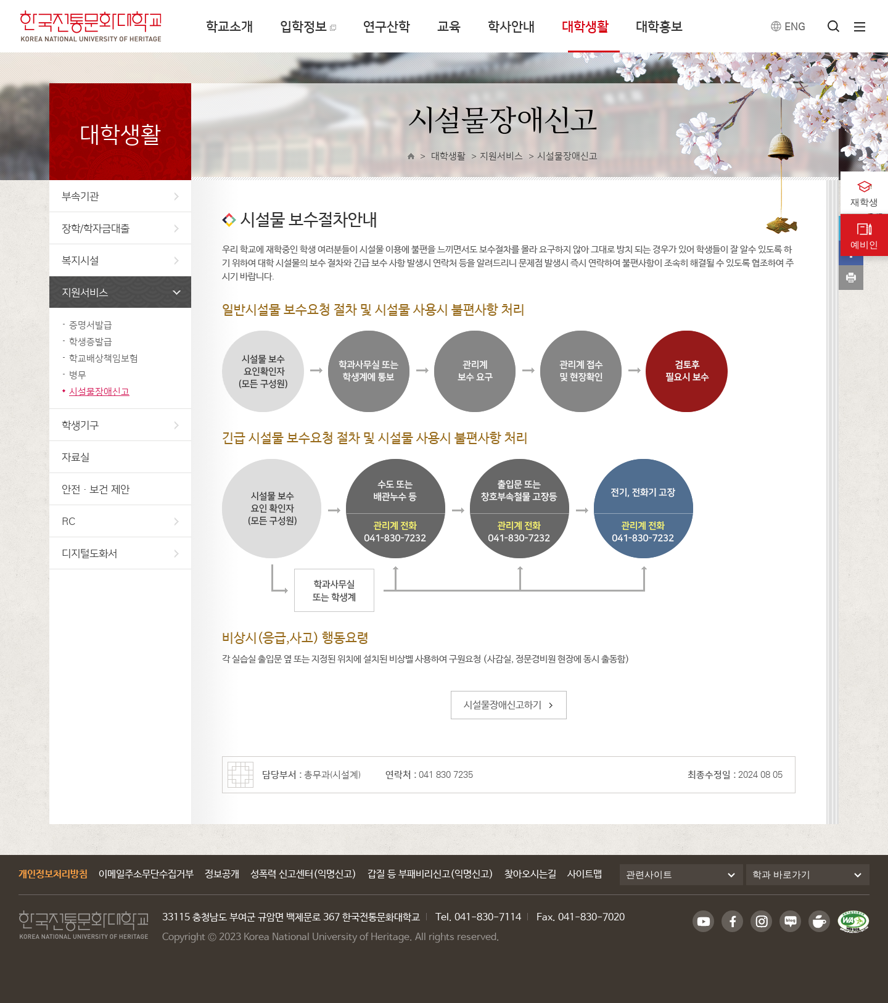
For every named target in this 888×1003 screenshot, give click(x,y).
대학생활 (448, 156)
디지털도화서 (120, 553)
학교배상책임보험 (103, 358)
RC (120, 521)
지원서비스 (121, 292)
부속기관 (120, 196)
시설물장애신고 (99, 391)
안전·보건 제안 (96, 489)
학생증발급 (90, 341)
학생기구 (120, 425)
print (851, 277)
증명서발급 (90, 325)
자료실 (75, 457)
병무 (77, 374)
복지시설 (120, 260)
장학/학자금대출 (120, 228)
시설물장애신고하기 (502, 705)
